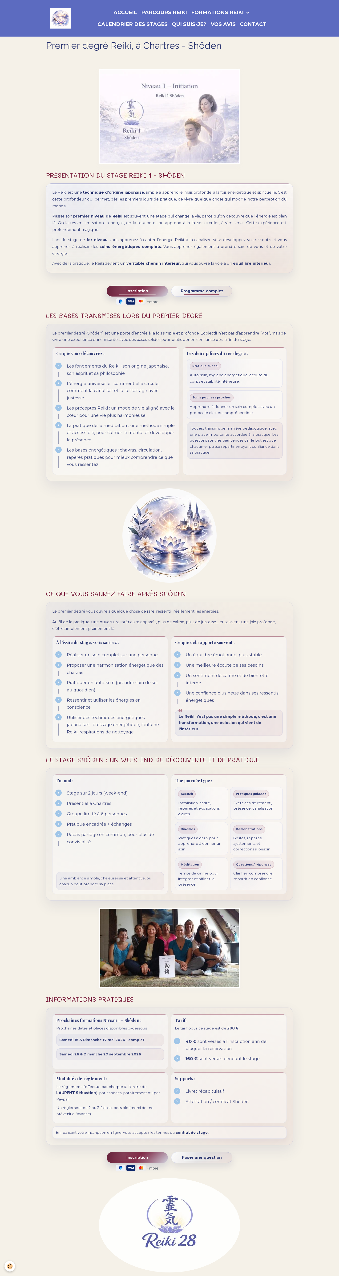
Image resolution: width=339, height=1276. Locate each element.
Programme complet (202, 291)
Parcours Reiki (164, 12)
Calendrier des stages (132, 24)
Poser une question (202, 1157)
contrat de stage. (192, 1132)
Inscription (137, 291)
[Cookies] (10, 1266)
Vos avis (223, 24)
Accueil (125, 12)
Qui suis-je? (189, 24)
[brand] (60, 18)
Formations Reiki (218, 12)
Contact (253, 24)
